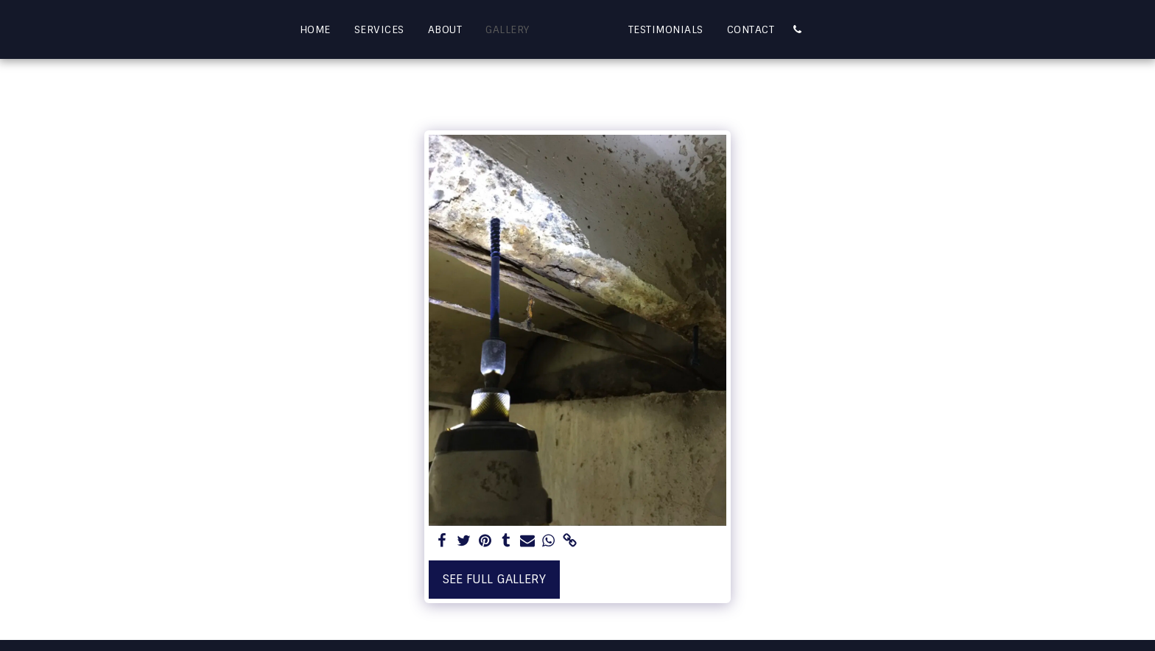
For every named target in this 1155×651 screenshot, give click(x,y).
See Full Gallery (494, 579)
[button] (826, 29)
